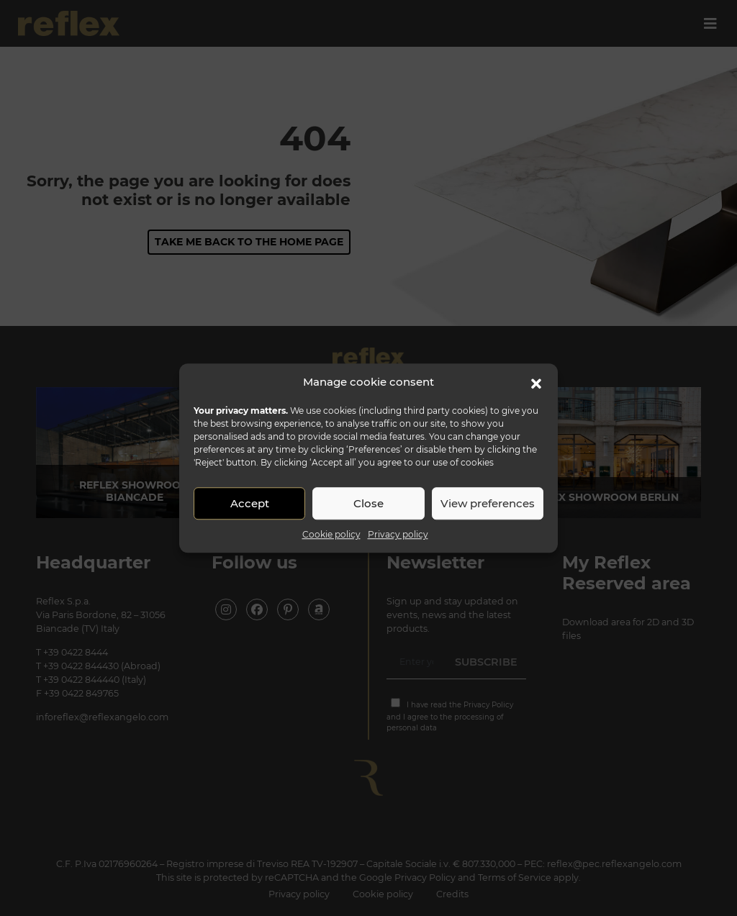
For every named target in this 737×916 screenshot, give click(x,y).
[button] (536, 382)
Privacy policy (398, 534)
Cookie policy (331, 534)
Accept (249, 503)
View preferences (487, 503)
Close (368, 503)
